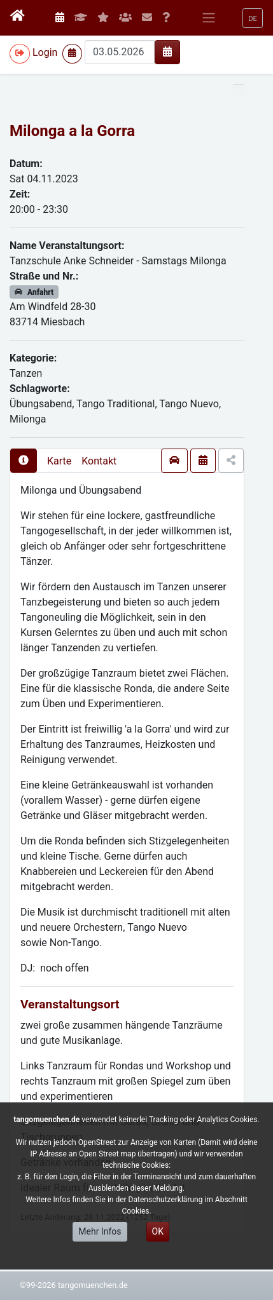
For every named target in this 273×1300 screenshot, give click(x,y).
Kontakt (98, 461)
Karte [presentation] (59, 461)
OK (158, 1231)
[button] (252, 18)
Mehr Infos (99, 1231)
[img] (167, 51)
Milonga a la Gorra (72, 131)
